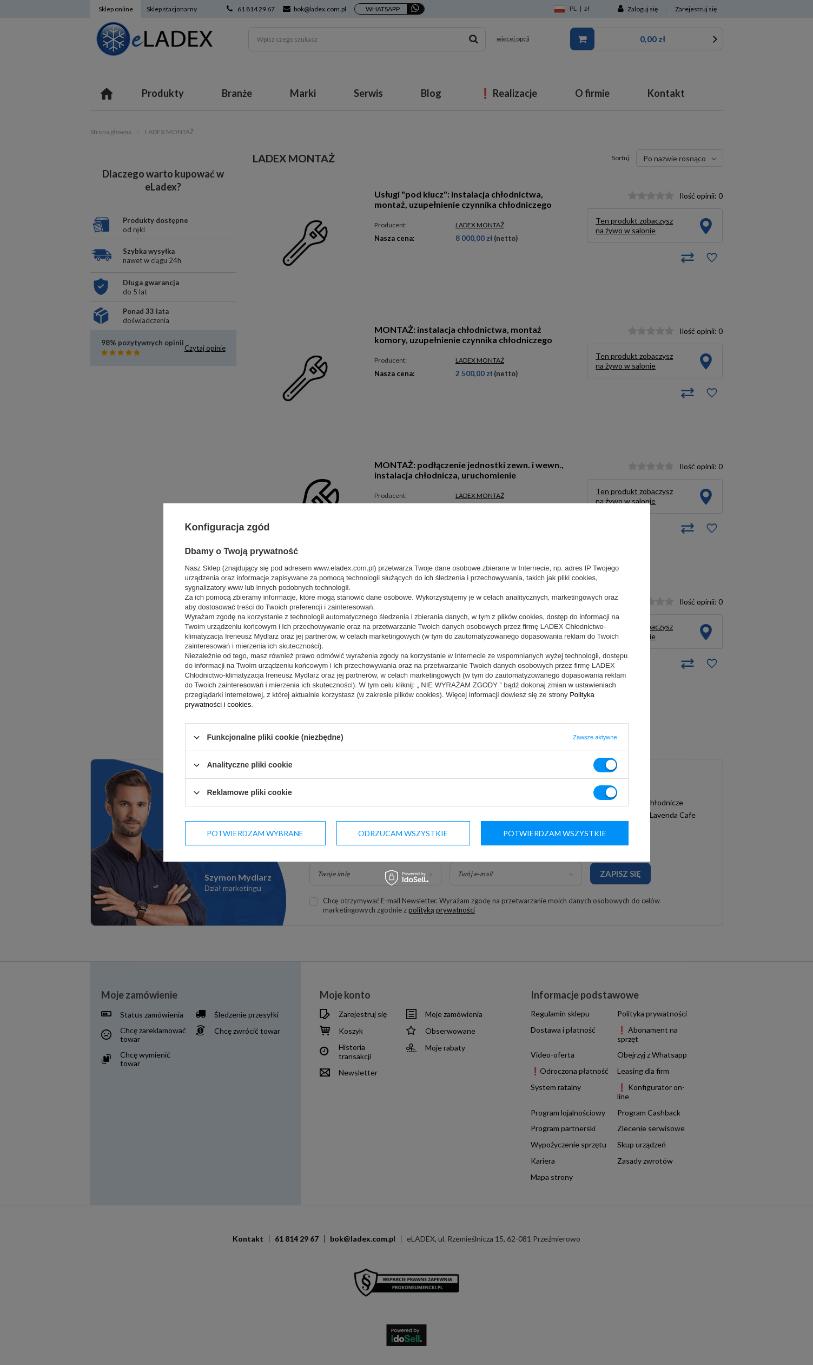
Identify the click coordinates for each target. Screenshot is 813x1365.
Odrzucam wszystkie (403, 832)
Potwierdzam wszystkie (554, 832)
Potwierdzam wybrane (255, 832)
